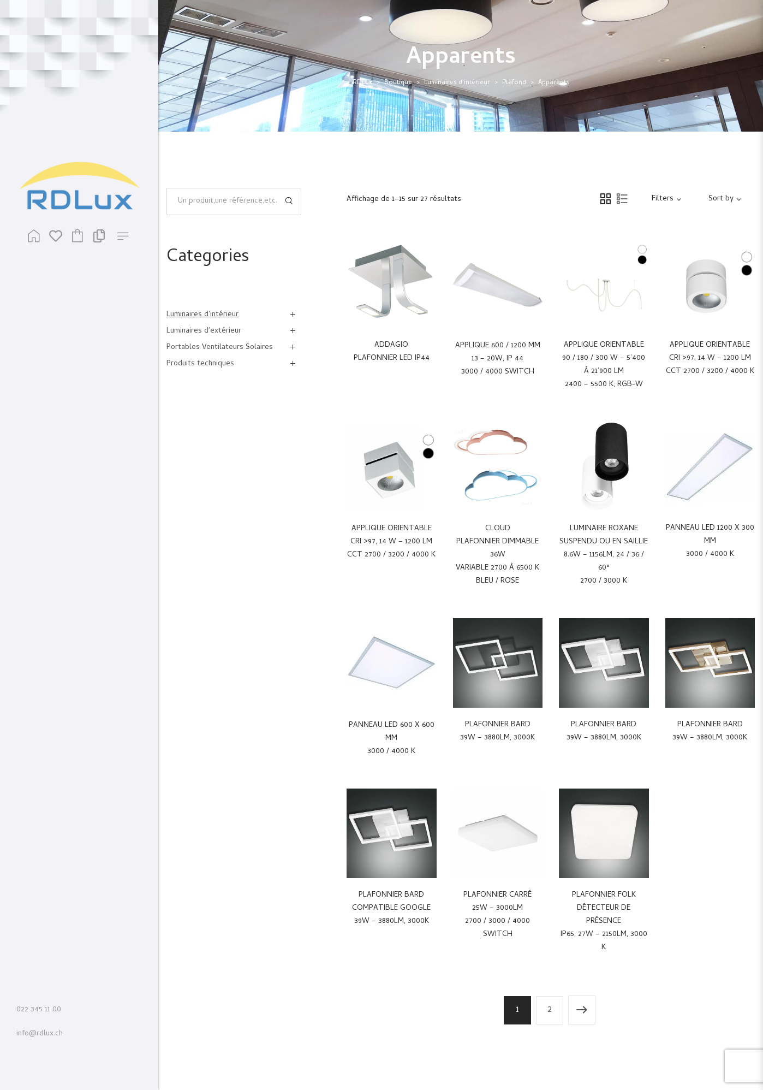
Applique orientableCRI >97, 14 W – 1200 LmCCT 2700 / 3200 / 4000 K (710, 358)
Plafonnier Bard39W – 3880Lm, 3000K (497, 731)
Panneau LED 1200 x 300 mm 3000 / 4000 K (710, 541)
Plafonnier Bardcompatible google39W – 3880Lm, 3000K (391, 908)
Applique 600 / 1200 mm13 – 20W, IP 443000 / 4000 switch (497, 359)
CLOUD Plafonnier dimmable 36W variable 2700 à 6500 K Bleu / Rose (497, 555)
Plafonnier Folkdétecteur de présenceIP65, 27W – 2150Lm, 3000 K (604, 921)
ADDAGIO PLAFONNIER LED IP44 (392, 352)
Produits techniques (200, 364)
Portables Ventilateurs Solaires (219, 347)
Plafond (514, 83)
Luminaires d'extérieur (203, 331)
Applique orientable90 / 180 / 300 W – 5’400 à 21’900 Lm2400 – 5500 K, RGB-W (603, 365)
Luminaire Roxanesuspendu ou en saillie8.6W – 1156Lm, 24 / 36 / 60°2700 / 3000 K (603, 555)
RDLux (362, 83)
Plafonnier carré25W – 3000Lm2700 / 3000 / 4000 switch (497, 915)
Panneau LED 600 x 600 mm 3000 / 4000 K (391, 738)
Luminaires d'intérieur (457, 83)
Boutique (398, 83)
